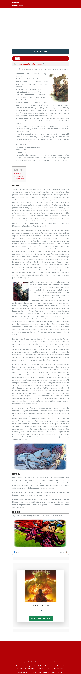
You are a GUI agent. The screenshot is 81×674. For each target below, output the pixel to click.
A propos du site (26, 662)
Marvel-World (17, 4)
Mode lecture (40, 51)
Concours (57, 662)
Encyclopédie (24, 64)
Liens (50, 662)
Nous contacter (40, 662)
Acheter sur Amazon (40, 618)
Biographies (37, 64)
